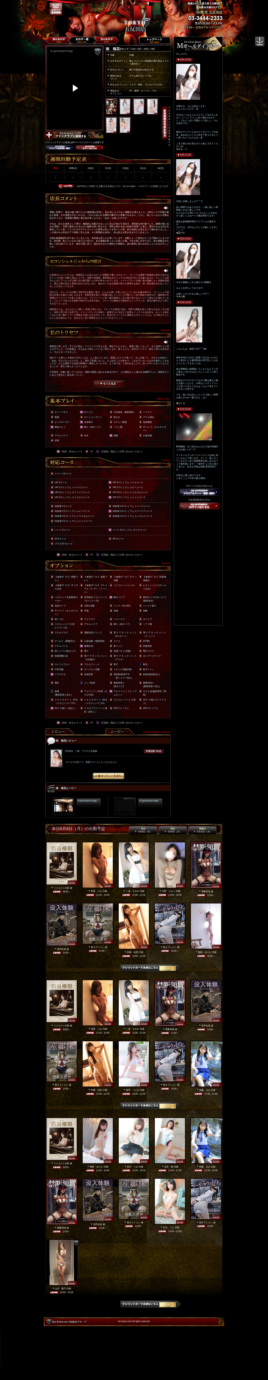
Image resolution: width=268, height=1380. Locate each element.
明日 (172, 830)
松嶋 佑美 (132, 952)
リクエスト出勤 (61, 888)
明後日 (202, 830)
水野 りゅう (168, 891)
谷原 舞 (168, 1166)
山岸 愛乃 (60, 1288)
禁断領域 (205, 891)
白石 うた (168, 1227)
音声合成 (61, 949)
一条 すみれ (132, 891)
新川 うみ (132, 1166)
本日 (143, 830)
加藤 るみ (204, 1090)
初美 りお (96, 891)
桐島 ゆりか (204, 952)
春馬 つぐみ (132, 1090)
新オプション (97, 947)
